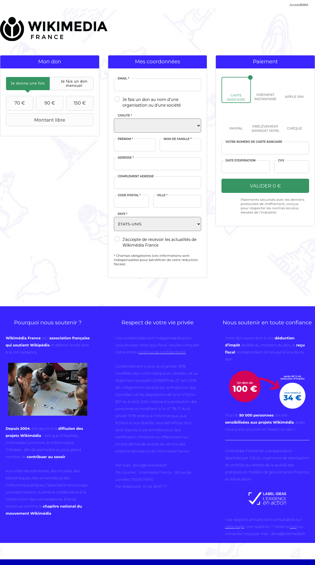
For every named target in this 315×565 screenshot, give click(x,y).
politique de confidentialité (162, 352)
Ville (162, 195)
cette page (234, 526)
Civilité (125, 115)
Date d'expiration (240, 160)
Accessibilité (298, 5)
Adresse (126, 157)
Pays (122, 214)
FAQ (293, 526)
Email (123, 78)
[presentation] (27, 83)
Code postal (129, 195)
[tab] (28, 83)
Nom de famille (178, 139)
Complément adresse (136, 176)
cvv (281, 160)
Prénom (125, 139)
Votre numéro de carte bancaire (253, 142)
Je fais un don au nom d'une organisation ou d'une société (152, 102)
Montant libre (36, 120)
